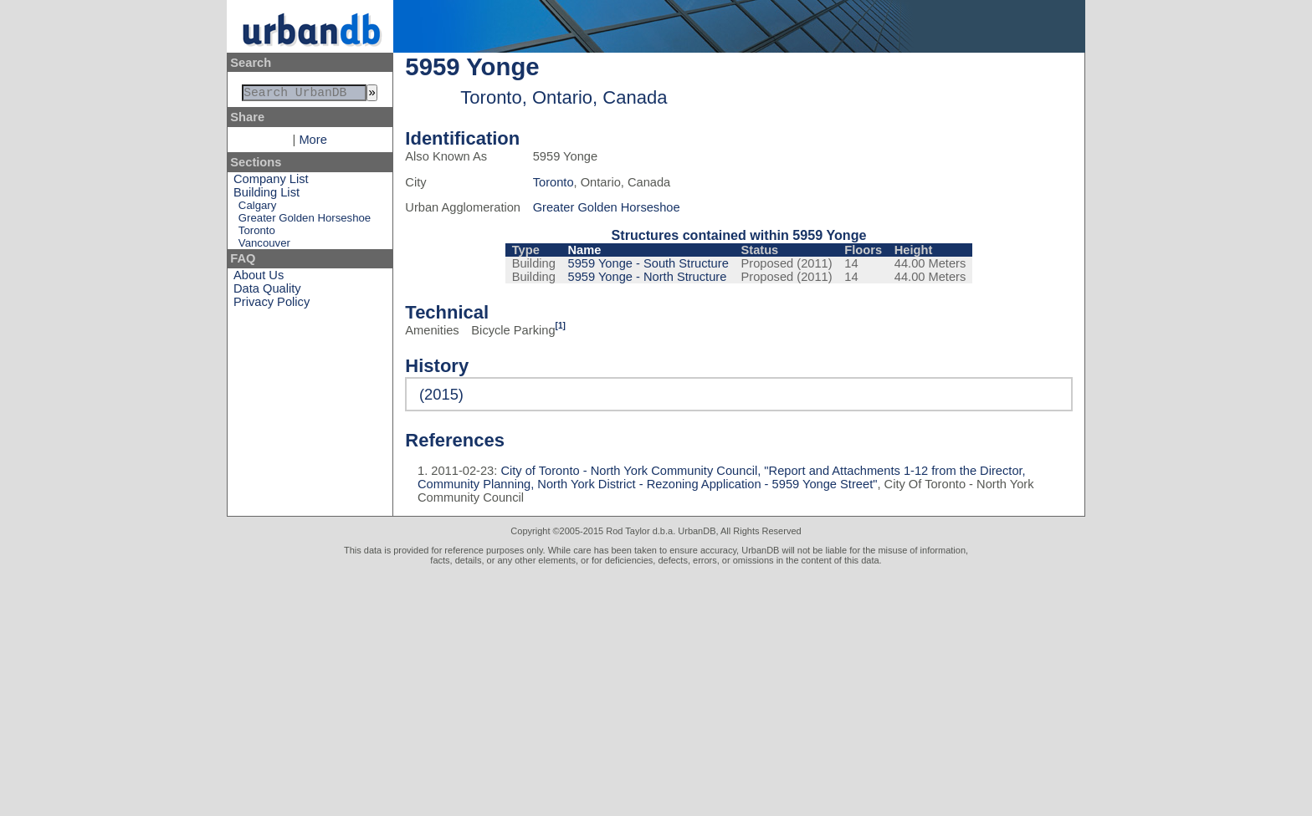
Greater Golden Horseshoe (304, 221)
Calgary (257, 208)
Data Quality (267, 291)
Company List (271, 182)
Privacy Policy (271, 305)
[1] (561, 325)
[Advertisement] (656, 691)
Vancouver (264, 246)
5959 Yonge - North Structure (647, 276)
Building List (266, 195)
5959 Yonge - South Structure (648, 263)
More (312, 143)
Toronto (256, 233)
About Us (258, 278)
